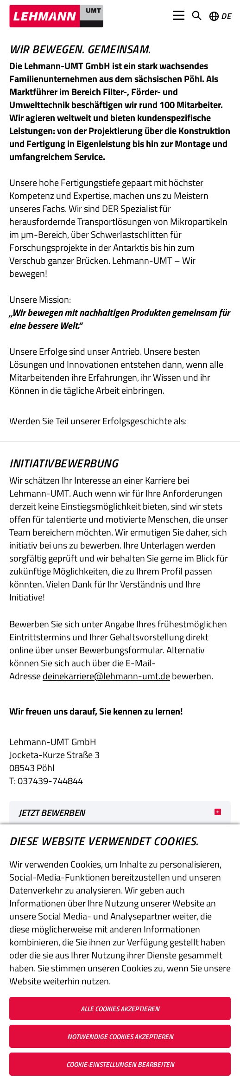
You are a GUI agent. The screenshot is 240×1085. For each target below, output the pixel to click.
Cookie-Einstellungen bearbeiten (120, 1064)
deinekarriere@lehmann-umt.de (106, 676)
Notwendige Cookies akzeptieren (120, 1036)
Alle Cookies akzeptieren (120, 1008)
